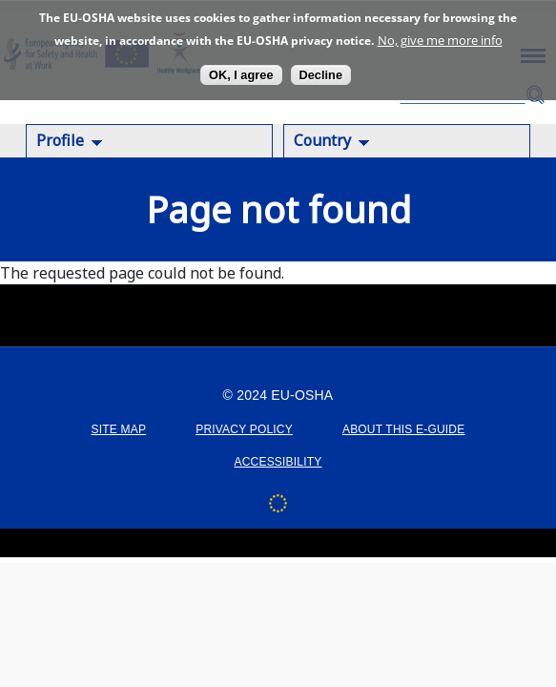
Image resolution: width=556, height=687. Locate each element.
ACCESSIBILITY (278, 461)
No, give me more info (440, 40)
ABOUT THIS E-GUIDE (403, 429)
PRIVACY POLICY (244, 429)
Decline (321, 75)
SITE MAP (119, 429)
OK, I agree (241, 75)
